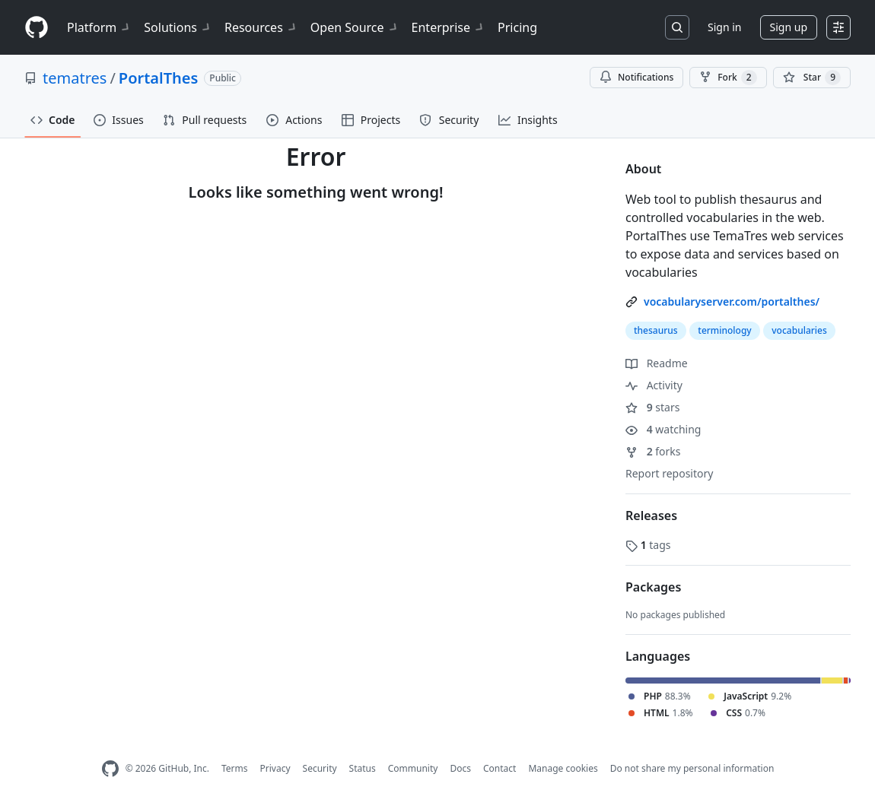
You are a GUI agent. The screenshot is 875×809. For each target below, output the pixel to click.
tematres (75, 78)
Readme (656, 363)
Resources (261, 27)
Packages (653, 587)
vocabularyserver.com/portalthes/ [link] (731, 301)
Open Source (354, 27)
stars (652, 407)
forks (653, 451)
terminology (724, 330)
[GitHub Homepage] (110, 769)
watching (663, 429)
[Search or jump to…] (677, 27)
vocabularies (799, 330)
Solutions (178, 27)
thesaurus (656, 330)
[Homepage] (36, 27)
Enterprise (448, 27)
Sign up (788, 27)
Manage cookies (562, 768)
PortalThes (159, 78)
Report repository (669, 473)
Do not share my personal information (692, 768)
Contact (499, 768)
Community (413, 768)
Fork (727, 77)
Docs (460, 768)
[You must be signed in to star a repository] (812, 77)
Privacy (275, 768)
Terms (234, 768)
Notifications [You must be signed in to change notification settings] (636, 77)
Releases (651, 515)
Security (320, 768)
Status (362, 768)
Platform (99, 27)
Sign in (724, 27)
